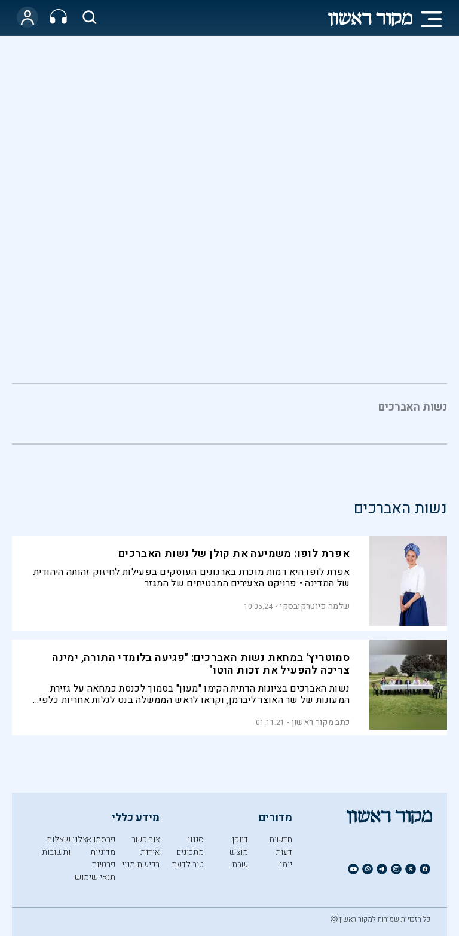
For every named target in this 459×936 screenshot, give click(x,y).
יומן (286, 864)
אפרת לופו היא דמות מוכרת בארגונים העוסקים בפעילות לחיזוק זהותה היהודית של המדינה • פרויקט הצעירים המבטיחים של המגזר (191, 578)
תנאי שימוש (95, 877)
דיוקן (240, 839)
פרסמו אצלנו (93, 839)
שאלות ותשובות (56, 845)
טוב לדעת (188, 864)
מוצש (239, 852)
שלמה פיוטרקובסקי (315, 606)
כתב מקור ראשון (321, 722)
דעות (284, 852)
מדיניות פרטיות (102, 858)
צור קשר (145, 839)
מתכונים (190, 852)
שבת (240, 864)
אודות (150, 852)
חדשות (280, 839)
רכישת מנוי (141, 864)
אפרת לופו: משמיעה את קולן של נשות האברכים (234, 554)
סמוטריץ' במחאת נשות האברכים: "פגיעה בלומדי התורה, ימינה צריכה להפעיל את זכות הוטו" (201, 664)
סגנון (196, 839)
